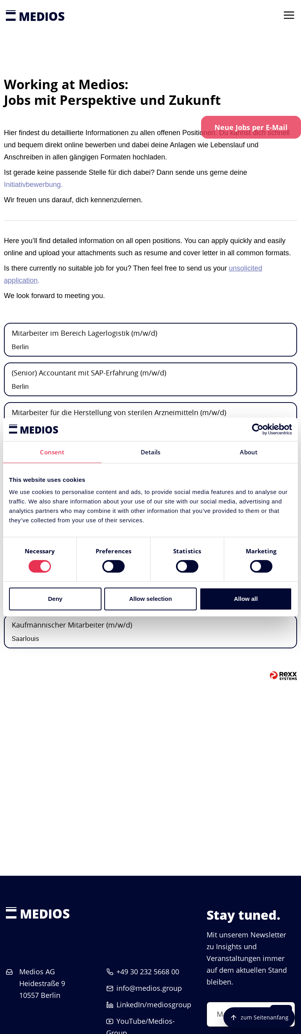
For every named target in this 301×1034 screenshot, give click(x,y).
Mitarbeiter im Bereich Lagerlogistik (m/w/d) (84, 333)
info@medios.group (149, 988)
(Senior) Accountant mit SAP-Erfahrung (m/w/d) (89, 372)
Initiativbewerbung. (33, 184)
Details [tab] (151, 452)
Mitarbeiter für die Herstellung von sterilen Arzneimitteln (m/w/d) (119, 412)
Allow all (246, 598)
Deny (55, 598)
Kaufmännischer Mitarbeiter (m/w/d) (72, 625)
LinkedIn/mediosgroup (153, 1004)
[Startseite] (35, 15)
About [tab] (248, 452)
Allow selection (150, 598)
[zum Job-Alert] (251, 127)
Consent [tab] (52, 452)
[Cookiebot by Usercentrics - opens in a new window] (257, 429)
